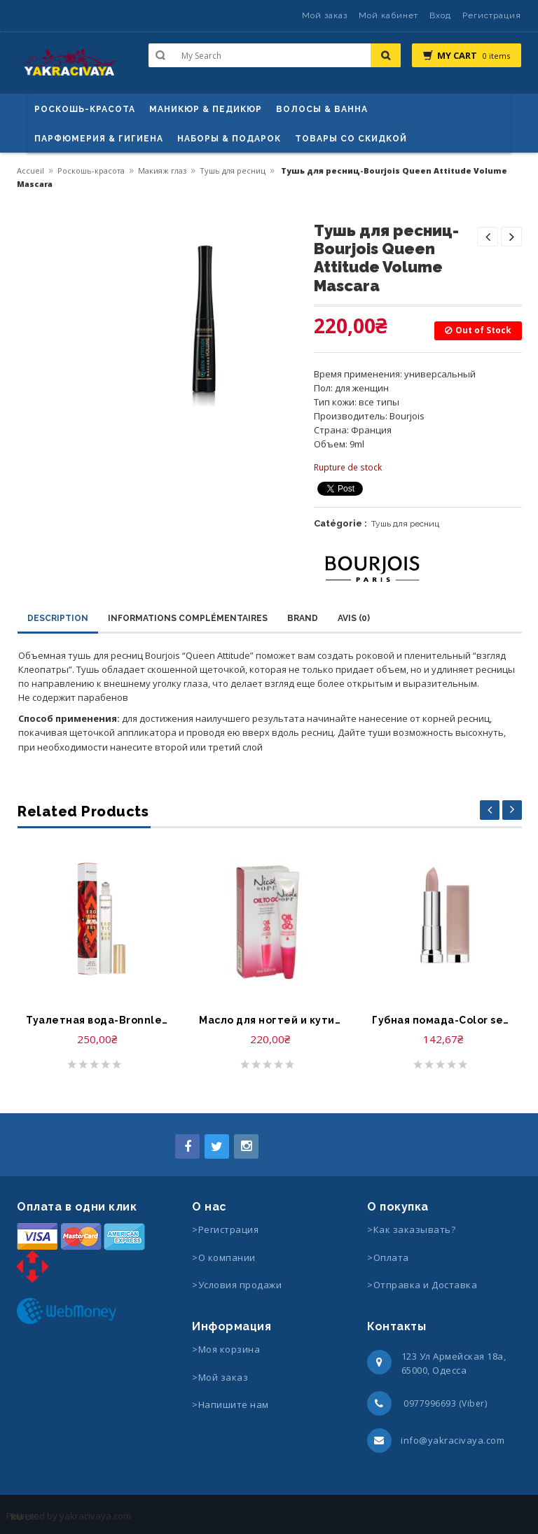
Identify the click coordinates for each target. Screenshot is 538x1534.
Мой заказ (324, 15)
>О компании (224, 1257)
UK (31, 1516)
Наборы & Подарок (229, 139)
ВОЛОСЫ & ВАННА (322, 109)
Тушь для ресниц (232, 170)
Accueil (30, 170)
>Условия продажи (238, 1284)
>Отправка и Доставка (422, 1284)
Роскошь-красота (84, 109)
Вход (440, 15)
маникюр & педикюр (205, 109)
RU (17, 1516)
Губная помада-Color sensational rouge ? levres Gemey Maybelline (443, 1020)
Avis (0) (354, 618)
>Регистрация (225, 1229)
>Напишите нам (230, 1404)
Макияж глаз (162, 170)
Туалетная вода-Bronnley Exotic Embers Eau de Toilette (97, 1020)
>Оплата (388, 1257)
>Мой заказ (220, 1377)
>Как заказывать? (411, 1229)
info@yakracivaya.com (452, 1440)
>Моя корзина (226, 1349)
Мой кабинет (388, 15)
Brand (302, 618)
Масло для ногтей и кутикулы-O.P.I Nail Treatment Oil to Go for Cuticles (270, 1020)
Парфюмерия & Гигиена (98, 139)
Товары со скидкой (351, 139)
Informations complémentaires (188, 618)
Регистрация (491, 15)
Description (57, 618)
